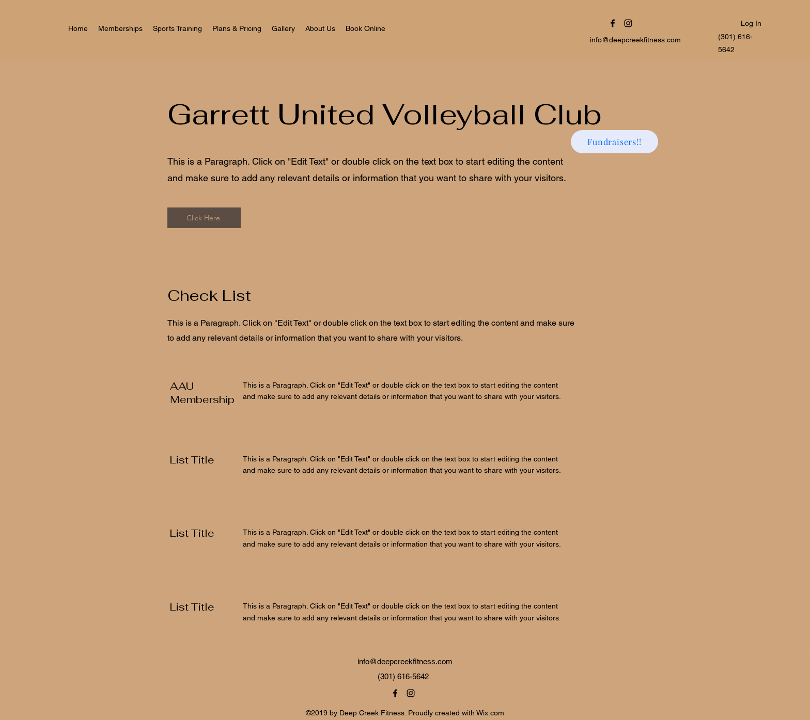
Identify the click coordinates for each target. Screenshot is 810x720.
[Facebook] (613, 23)
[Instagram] (628, 23)
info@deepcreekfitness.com (635, 40)
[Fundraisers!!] (614, 141)
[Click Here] (204, 217)
